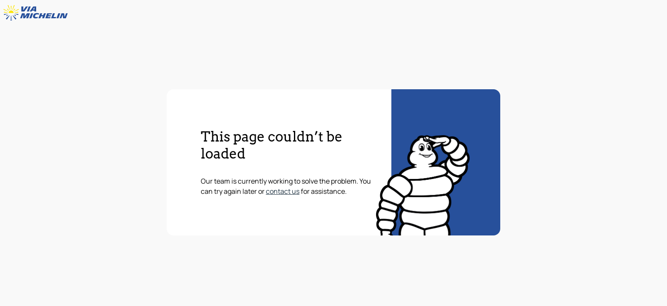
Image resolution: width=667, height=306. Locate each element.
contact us (282, 191)
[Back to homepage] (37, 12)
